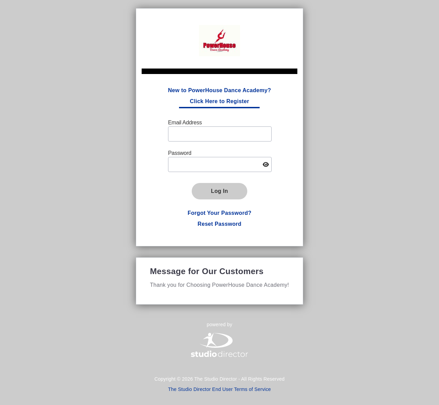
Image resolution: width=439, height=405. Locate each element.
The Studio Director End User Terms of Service (219, 389)
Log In (219, 191)
